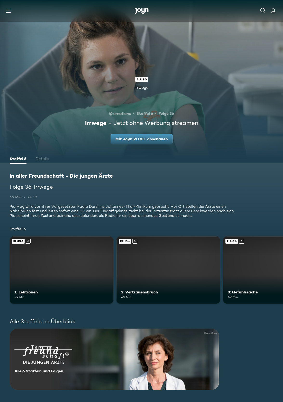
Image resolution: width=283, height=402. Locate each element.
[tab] (18, 159)
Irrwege (141, 87)
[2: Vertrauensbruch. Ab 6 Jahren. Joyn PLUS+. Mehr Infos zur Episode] (168, 270)
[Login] (273, 10)
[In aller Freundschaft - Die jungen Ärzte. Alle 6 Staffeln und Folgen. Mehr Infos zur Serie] (114, 359)
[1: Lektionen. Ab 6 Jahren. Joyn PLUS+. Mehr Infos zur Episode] (61, 270)
